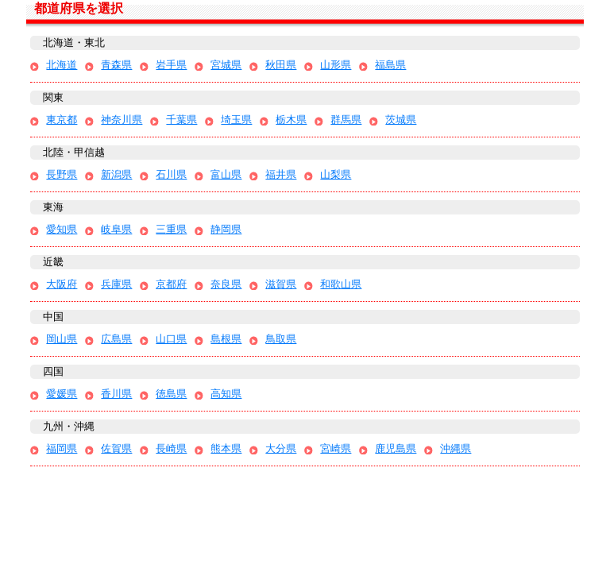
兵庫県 (116, 284)
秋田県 (280, 65)
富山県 (225, 174)
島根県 (225, 339)
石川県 (171, 174)
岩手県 (171, 65)
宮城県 (225, 65)
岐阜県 (116, 229)
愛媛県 (61, 394)
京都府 (171, 284)
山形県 (335, 65)
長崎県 (171, 448)
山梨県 (335, 174)
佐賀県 (116, 448)
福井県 (280, 174)
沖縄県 (455, 448)
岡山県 (61, 339)
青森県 (116, 65)
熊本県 (225, 448)
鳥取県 (280, 339)
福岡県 (61, 448)
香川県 (116, 394)
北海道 (61, 65)
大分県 (280, 448)
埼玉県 (236, 120)
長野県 (61, 174)
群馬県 (345, 120)
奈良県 (225, 284)
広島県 (116, 339)
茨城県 (400, 120)
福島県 (390, 65)
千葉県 (181, 120)
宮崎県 (335, 448)
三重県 (171, 229)
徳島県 (171, 394)
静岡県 (225, 229)
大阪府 (61, 284)
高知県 (225, 394)
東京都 (61, 120)
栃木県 (291, 120)
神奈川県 (121, 120)
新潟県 (116, 174)
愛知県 (61, 229)
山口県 (171, 339)
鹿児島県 (395, 448)
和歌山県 (340, 284)
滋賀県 (280, 284)
